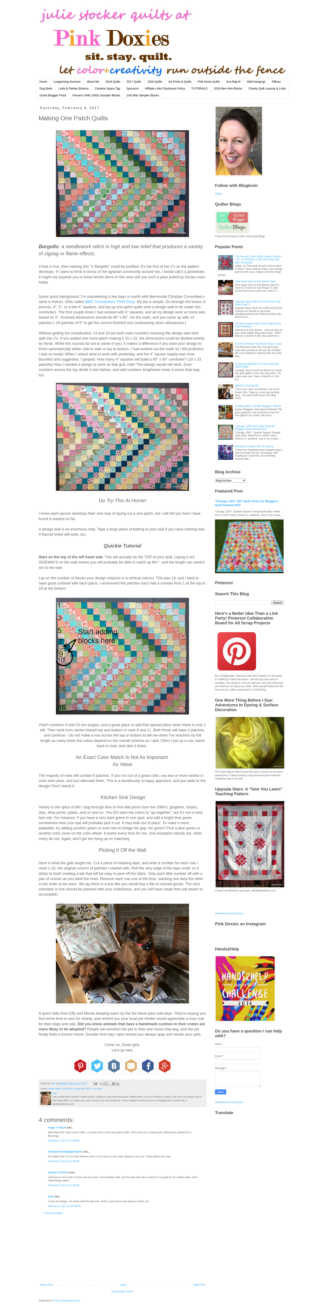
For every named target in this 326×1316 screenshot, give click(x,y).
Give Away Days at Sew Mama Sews (255, 281)
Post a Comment (53, 1213)
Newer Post (46, 1284)
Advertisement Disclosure (229, 913)
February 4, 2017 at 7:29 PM (63, 1140)
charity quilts (54, 1088)
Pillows (276, 81)
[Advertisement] (122, 1249)
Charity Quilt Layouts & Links (267, 88)
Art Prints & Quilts (179, 81)
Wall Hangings (256, 81)
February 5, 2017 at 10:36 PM (64, 1206)
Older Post (199, 1284)
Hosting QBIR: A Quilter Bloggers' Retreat (258, 406)
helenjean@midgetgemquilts (65, 1151)
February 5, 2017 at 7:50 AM (63, 1185)
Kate (50, 1196)
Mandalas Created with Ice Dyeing (254, 446)
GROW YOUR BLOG (247, 385)
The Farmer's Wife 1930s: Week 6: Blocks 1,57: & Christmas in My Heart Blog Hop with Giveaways (258, 259)
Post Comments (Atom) (67, 1300)
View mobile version (122, 1291)
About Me (93, 81)
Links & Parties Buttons (73, 88)
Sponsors (132, 88)
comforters (67, 1088)
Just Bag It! (233, 81)
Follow (218, 193)
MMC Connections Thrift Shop (110, 302)
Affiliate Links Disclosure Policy (165, 88)
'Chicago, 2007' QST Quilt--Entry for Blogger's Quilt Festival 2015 (255, 428)
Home (43, 81)
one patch (97, 1088)
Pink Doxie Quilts (209, 81)
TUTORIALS (199, 88)
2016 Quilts (113, 81)
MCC (88, 1088)
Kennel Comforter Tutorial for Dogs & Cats (258, 343)
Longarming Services (67, 81)
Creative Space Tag (107, 88)
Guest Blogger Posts (53, 95)
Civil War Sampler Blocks (142, 95)
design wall (79, 1088)
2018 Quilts (154, 81)
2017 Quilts (134, 81)
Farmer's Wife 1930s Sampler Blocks (96, 95)
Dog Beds (46, 88)
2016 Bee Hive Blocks (228, 88)
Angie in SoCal (57, 1127)
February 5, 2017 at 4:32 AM (63, 1161)
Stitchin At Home (58, 1172)
